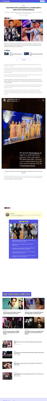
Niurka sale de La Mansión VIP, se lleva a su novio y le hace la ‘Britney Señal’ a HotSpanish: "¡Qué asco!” (16, 54)
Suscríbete (42, 1)
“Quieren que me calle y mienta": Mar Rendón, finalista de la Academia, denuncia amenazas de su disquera (23, 248)
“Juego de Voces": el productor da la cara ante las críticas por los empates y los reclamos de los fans (24, 256)
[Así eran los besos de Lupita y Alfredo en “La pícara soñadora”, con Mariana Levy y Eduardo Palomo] (7, 365)
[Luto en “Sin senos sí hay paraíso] (12, 303)
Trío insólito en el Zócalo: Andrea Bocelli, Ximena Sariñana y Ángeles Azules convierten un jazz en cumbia (29, 353)
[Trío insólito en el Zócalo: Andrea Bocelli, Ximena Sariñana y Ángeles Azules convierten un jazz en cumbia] (7, 354)
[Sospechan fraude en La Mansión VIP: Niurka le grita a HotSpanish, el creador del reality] (34, 303)
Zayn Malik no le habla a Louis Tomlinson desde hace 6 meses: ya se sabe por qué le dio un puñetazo (34, 332)
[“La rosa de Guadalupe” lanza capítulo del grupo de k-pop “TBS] (7, 376)
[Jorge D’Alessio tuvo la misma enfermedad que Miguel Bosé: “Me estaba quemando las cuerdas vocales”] (26, 53)
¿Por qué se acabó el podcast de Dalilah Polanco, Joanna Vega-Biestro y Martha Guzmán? (11, 332)
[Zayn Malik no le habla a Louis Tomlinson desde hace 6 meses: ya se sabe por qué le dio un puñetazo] (34, 322)
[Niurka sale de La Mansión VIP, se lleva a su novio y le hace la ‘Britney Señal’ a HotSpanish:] (6, 53)
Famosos (23, 5)
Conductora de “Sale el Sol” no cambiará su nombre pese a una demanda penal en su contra (23, 252)
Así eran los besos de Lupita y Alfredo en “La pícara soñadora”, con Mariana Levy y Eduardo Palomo (28, 364)
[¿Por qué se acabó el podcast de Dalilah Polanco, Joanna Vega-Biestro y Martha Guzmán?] (12, 322)
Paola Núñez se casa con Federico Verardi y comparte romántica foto (22, 245)
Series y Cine (15, 372)
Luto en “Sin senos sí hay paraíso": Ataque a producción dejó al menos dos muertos (12, 313)
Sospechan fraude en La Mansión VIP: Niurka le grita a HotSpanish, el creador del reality (34, 313)
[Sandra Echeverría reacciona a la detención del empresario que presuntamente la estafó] (7, 344)
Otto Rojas (26, 15)
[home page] (6, 1)
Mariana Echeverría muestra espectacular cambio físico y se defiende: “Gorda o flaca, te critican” (24, 241)
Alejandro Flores (19, 344)
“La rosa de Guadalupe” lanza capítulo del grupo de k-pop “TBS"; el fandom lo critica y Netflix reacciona (28, 374)
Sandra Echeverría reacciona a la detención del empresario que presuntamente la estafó (28, 342)
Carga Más (23, 59)
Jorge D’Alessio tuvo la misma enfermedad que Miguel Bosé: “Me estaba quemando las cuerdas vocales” (36, 54)
